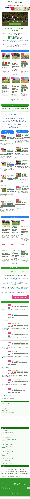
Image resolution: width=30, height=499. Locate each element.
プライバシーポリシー (21, 483)
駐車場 (13, 67)
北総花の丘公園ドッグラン (9, 432)
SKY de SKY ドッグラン (9, 451)
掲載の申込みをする (20, 296)
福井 (9, 471)
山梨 (12, 471)
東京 (3, 175)
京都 (9, 473)
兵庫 (3, 458)
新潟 (22, 85)
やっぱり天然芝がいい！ (15, 217)
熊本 (5, 476)
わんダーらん (23, 84)
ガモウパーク (24, 147)
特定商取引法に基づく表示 (17, 484)
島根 (26, 473)
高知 (3, 463)
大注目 (15, 63)
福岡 (3, 437)
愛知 (25, 471)
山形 (3, 244)
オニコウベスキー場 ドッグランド (19, 379)
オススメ (10, 137)
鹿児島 (3, 449)
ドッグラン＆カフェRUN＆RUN (10, 439)
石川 (13, 53)
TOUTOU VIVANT (25, 186)
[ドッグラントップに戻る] (28, 488)
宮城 (22, 53)
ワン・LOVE (4, 84)
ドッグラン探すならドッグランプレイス (15, 493)
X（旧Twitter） (16, 126)
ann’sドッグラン (8, 453)
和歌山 (22, 473)
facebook (21, 126)
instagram (11, 126)
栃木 (3, 53)
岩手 (22, 202)
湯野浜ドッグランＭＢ (16, 333)
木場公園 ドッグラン (10, 188)
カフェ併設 (22, 64)
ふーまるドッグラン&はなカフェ (10, 456)
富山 (2, 471)
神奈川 (17, 160)
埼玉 (3, 451)
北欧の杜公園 (23, 250)
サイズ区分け (4, 64)
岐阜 (3, 162)
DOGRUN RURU (8, 437)
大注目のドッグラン (15, 50)
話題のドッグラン (22, 131)
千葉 (3, 149)
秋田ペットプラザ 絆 (25, 134)
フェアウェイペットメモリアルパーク (19, 342)
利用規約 (14, 483)
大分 (3, 85)
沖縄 (19, 476)
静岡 (22, 471)
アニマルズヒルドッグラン (17, 304)
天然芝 (17, 64)
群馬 (5, 469)
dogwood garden (24, 60)
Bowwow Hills (24, 173)
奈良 (3, 444)
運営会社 (24, 484)
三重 (12, 86)
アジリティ (13, 64)
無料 (14, 353)
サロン (13, 92)
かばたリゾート (9, 201)
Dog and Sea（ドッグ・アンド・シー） (11, 463)
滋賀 (3, 201)
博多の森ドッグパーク (9, 446)
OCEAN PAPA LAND (8, 444)
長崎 (3, 439)
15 (10, 398)
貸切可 (18, 66)
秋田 (17, 134)
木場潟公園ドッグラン (16, 323)
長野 (15, 471)
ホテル (12, 204)
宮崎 (12, 476)
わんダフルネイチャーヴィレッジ (15, 18)
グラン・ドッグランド (9, 458)
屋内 (16, 89)
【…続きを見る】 (5, 72)
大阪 (17, 186)
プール (13, 91)
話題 (27, 150)
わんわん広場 (9, 135)
